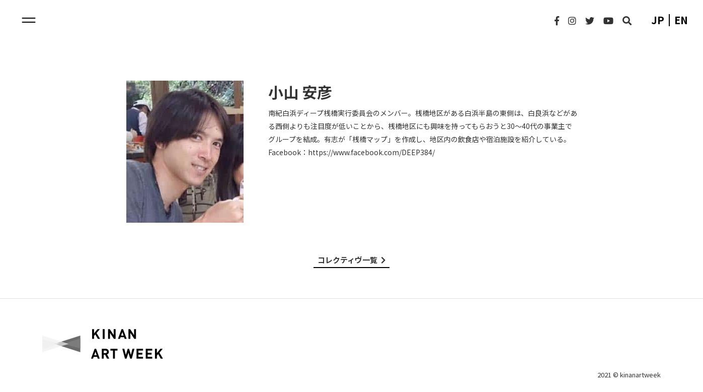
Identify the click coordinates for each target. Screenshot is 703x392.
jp (657, 20)
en (681, 20)
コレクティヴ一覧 (352, 259)
